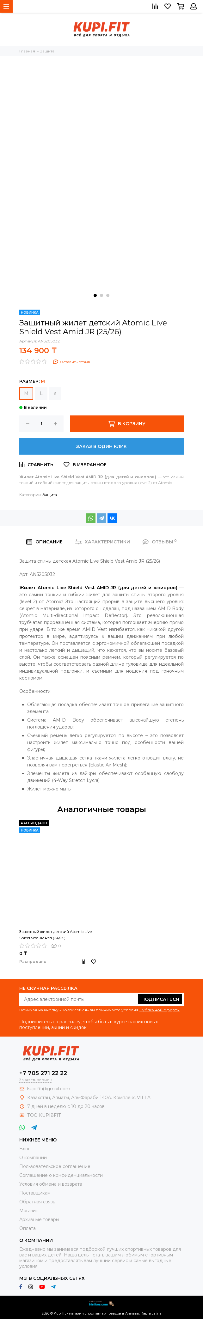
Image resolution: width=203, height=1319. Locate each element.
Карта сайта (151, 1313)
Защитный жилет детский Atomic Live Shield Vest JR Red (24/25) (55, 934)
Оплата (27, 1228)
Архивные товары (39, 1219)
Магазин (29, 1210)
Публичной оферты (159, 1009)
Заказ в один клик (101, 446)
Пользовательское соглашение (54, 1166)
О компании (33, 1157)
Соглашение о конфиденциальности (61, 1175)
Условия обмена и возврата (50, 1184)
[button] (95, 295)
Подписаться (160, 999)
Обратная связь (37, 1202)
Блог (24, 1149)
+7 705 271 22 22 (43, 1073)
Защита (50, 494)
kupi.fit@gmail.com (48, 1089)
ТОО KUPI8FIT (44, 1115)
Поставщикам (35, 1193)
